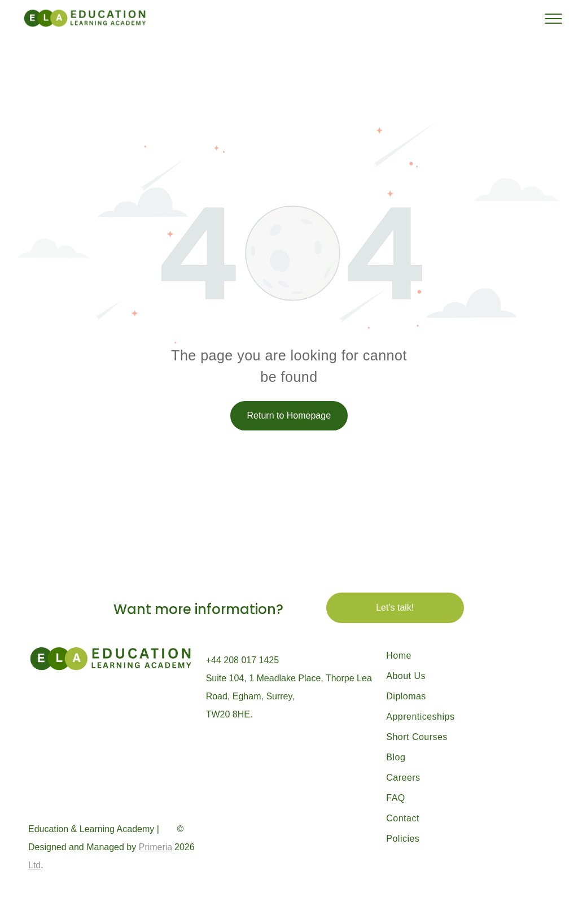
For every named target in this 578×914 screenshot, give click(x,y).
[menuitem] (451, 656)
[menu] (553, 18)
